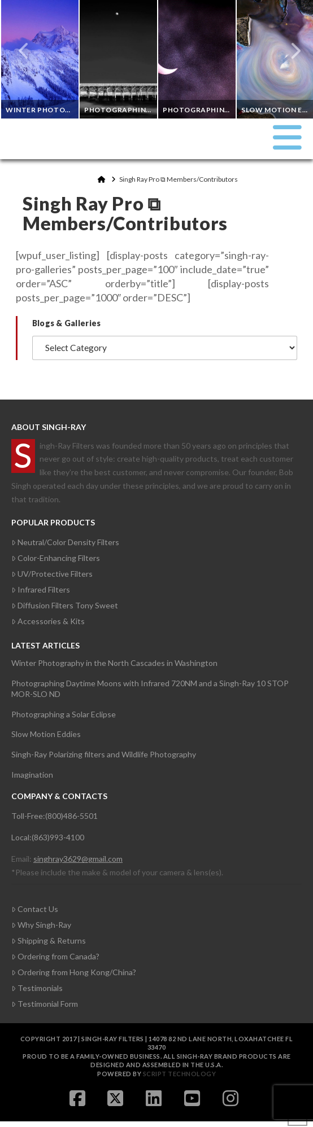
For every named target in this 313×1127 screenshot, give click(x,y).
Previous (24, 51)
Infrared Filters (40, 589)
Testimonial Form (44, 1003)
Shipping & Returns (48, 940)
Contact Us (34, 909)
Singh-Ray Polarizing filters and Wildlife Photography (103, 754)
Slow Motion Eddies (46, 734)
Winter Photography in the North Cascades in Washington (114, 663)
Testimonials (37, 988)
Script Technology (179, 1073)
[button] (287, 137)
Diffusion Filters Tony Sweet (64, 605)
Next (289, 51)
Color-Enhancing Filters (55, 558)
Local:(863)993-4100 (47, 837)
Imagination (32, 774)
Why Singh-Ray (41, 924)
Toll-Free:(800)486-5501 (54, 816)
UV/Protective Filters (52, 573)
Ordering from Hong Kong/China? (73, 972)
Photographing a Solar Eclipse (63, 714)
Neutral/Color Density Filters (65, 542)
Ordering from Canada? (55, 956)
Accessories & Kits (48, 621)
